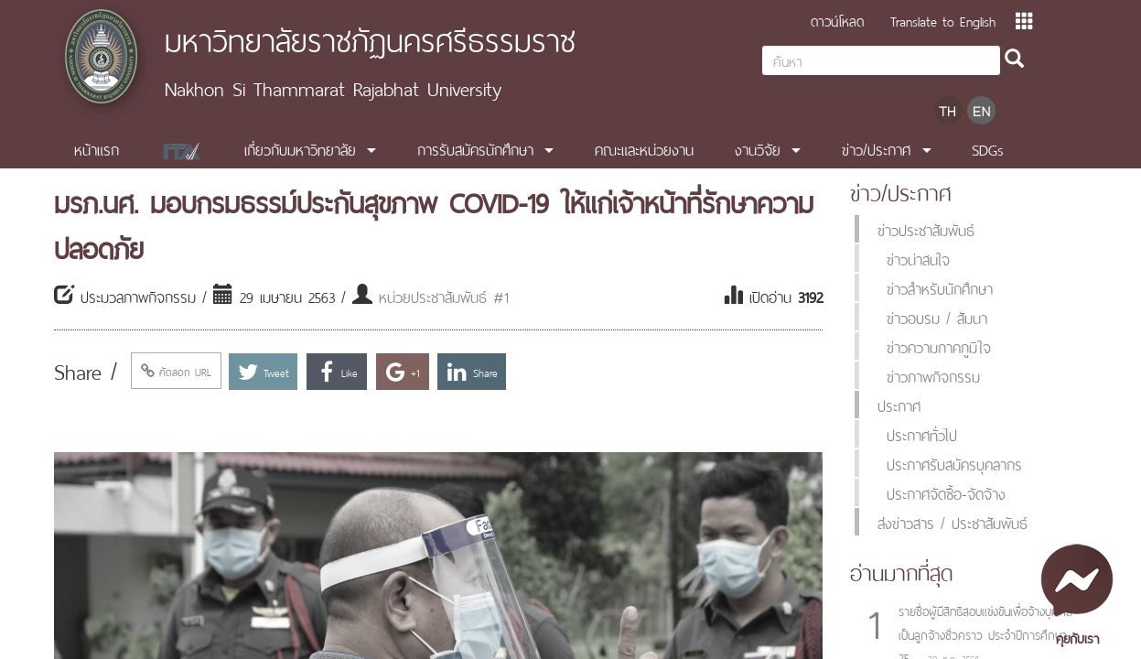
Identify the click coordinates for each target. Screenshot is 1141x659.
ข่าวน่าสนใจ (918, 258)
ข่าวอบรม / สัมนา (937, 316)
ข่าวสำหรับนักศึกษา (940, 287)
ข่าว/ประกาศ (876, 148)
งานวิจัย (757, 148)
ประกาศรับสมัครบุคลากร (954, 463)
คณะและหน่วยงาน (644, 148)
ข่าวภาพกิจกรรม (933, 375)
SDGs (988, 148)
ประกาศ (898, 404)
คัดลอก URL (176, 371)
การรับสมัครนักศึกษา (475, 148)
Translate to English (943, 19)
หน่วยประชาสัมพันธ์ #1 (444, 295)
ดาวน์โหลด (837, 19)
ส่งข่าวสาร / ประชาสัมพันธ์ (952, 521)
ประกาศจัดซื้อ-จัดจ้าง (946, 492)
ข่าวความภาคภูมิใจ (939, 346)
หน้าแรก (96, 148)
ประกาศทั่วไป (922, 434)
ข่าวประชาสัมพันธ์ (925, 229)
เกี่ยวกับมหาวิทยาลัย (300, 148)
